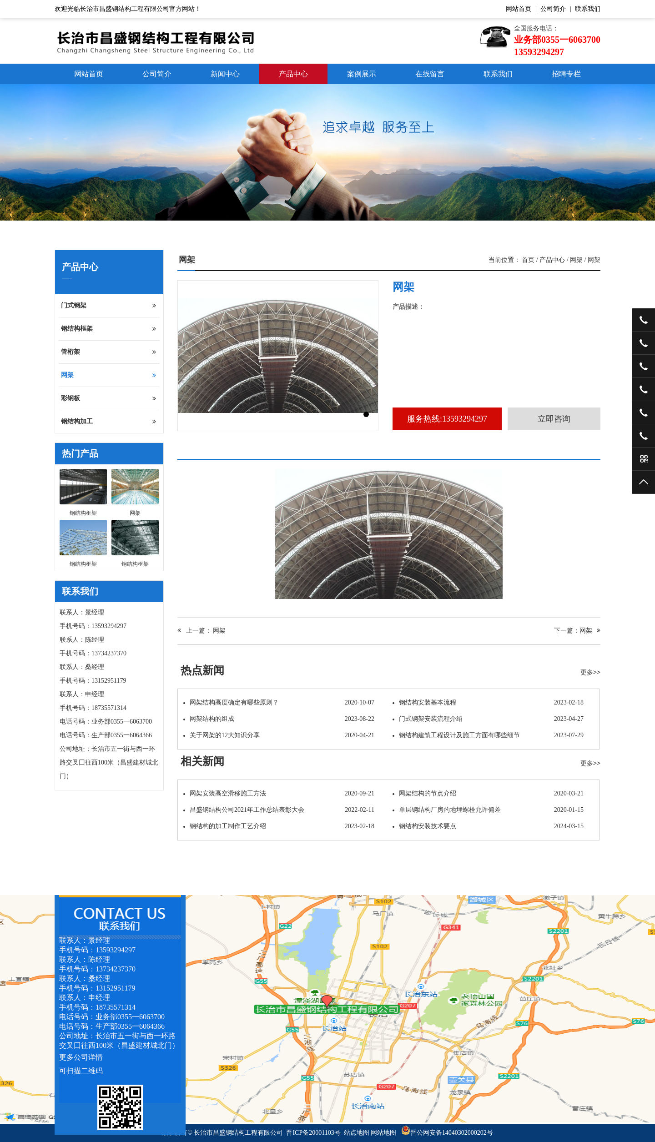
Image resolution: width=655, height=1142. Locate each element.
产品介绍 (198, 451)
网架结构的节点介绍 (488, 793)
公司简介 (553, 8)
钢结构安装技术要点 (488, 826)
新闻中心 (225, 74)
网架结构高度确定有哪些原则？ (278, 702)
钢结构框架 (108, 328)
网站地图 (383, 1132)
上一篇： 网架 (201, 630)
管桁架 (108, 352)
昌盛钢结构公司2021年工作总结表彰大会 (278, 810)
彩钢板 (108, 398)
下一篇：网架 (577, 630)
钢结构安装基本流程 (488, 702)
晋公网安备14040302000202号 (447, 1132)
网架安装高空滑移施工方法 (278, 793)
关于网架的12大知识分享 (278, 735)
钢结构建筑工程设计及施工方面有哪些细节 (488, 735)
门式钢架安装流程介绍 (488, 719)
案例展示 (361, 74)
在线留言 (429, 74)
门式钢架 (108, 305)
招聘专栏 (566, 74)
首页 (528, 260)
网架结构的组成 (278, 719)
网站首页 (518, 8)
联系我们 (587, 8)
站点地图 (356, 1132)
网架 (108, 375)
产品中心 (293, 74)
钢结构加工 (108, 421)
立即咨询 (554, 418)
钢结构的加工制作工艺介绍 (278, 826)
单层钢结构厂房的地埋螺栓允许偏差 (488, 810)
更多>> (590, 672)
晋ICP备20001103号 (313, 1132)
